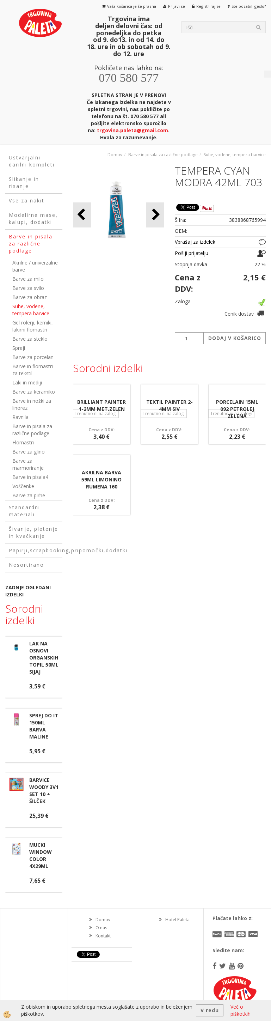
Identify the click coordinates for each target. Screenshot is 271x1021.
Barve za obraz (29, 297)
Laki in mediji (27, 382)
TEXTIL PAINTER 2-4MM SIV (169, 405)
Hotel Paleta (177, 920)
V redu (210, 1010)
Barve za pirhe (28, 495)
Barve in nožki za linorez (31, 404)
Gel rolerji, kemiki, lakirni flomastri (32, 326)
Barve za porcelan (33, 357)
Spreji (18, 348)
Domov (114, 155)
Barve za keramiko (33, 391)
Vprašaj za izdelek (195, 241)
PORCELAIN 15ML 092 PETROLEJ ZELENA (237, 409)
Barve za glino (28, 451)
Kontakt (103, 936)
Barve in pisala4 (30, 477)
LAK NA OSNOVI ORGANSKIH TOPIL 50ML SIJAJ (43, 657)
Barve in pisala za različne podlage (32, 430)
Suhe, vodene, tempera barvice (30, 310)
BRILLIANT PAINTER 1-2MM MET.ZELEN (101, 405)
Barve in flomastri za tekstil (32, 370)
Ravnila (20, 417)
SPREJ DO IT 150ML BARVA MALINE (43, 726)
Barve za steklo (30, 338)
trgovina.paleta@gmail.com (132, 130)
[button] (155, 214)
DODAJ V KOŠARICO (234, 338)
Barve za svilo (28, 288)
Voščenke (23, 486)
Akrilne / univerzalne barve (35, 266)
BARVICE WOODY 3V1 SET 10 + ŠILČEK (43, 790)
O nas (101, 928)
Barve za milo (28, 278)
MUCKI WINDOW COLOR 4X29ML (40, 855)
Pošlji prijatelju (191, 253)
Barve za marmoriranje (28, 464)
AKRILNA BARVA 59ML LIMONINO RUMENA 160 (101, 479)
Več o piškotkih (240, 1010)
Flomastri (23, 442)
